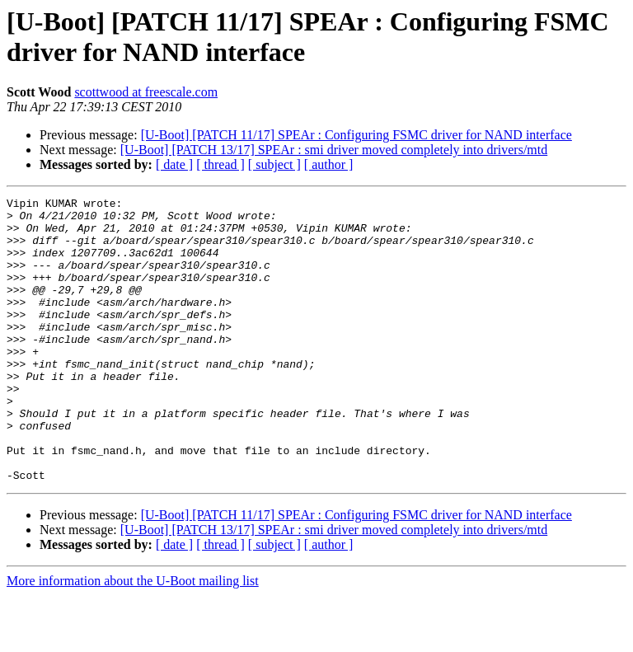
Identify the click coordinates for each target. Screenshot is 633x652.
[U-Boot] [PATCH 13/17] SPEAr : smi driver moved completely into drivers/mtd (333, 150)
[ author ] (329, 164)
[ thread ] (220, 164)
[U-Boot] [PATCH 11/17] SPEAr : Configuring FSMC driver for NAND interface (356, 135)
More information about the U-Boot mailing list (133, 638)
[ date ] (174, 164)
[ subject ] (274, 164)
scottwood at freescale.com (146, 92)
